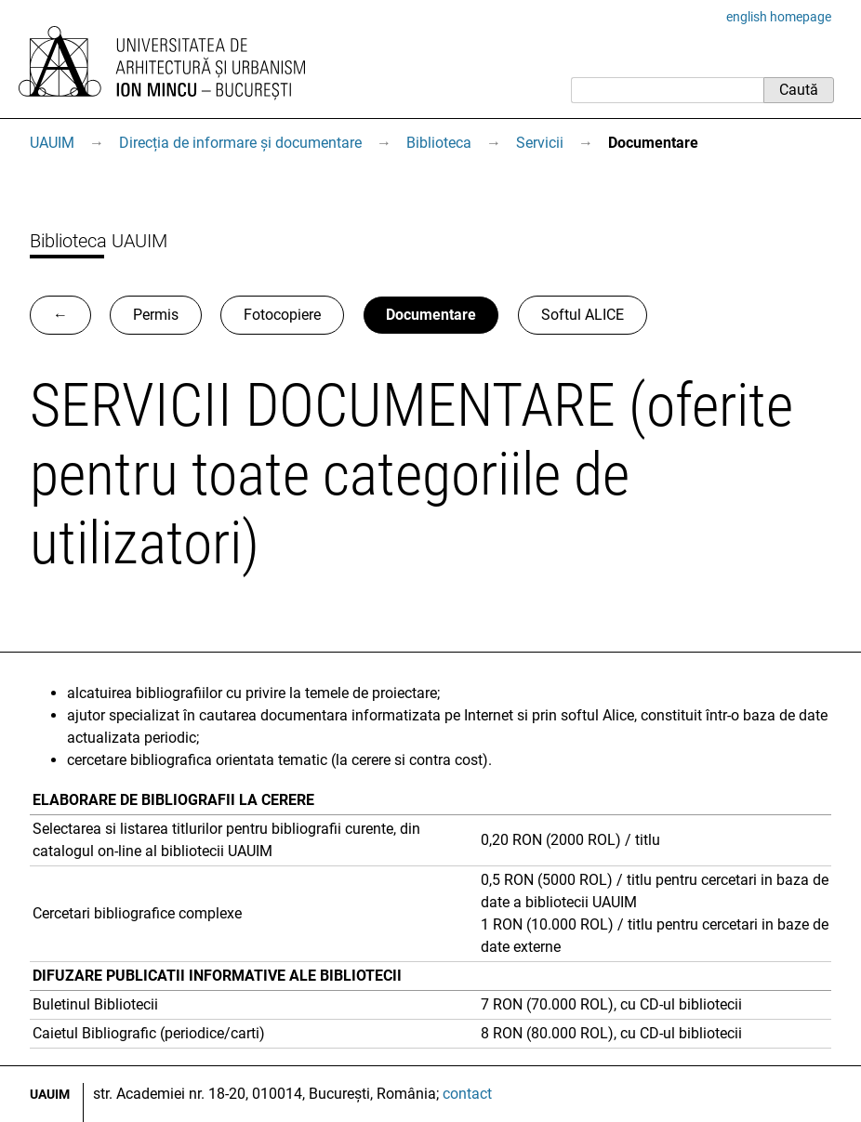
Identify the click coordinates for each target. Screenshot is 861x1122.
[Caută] (667, 90)
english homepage (778, 16)
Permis (156, 314)
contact (467, 1093)
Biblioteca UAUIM (98, 241)
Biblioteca (438, 143)
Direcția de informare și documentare (240, 143)
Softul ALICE (582, 314)
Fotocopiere (282, 314)
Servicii (539, 143)
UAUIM (52, 143)
